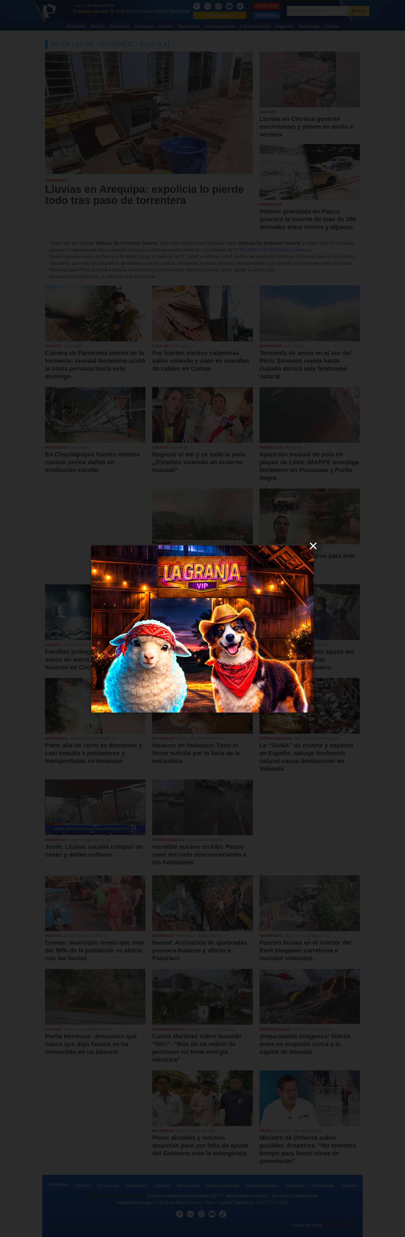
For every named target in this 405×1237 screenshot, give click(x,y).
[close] (313, 546)
